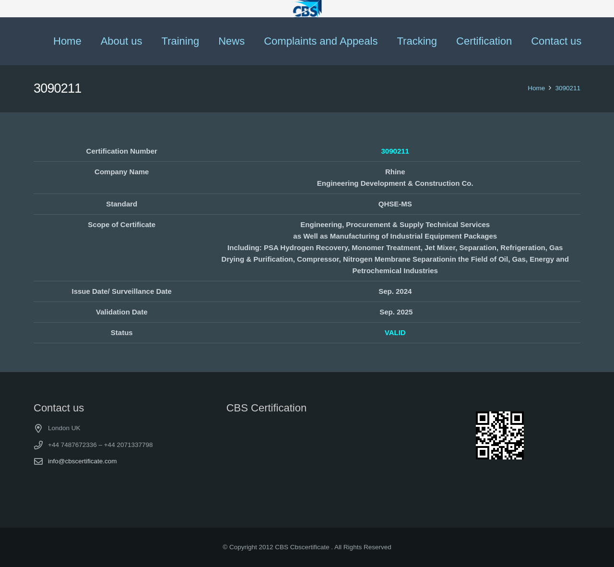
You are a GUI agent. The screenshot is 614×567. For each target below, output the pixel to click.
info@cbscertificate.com (82, 461)
